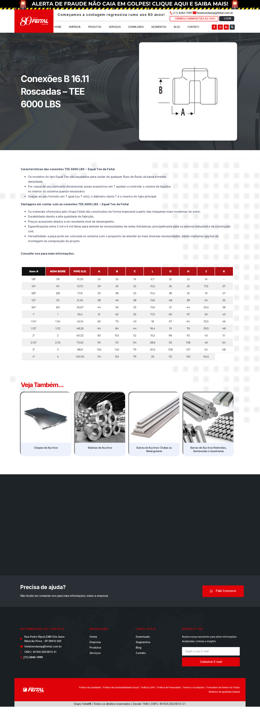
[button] (232, 27)
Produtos (94, 27)
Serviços (115, 27)
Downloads (136, 27)
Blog (177, 27)
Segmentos (158, 27)
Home (57, 27)
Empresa (75, 27)
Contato (193, 27)
